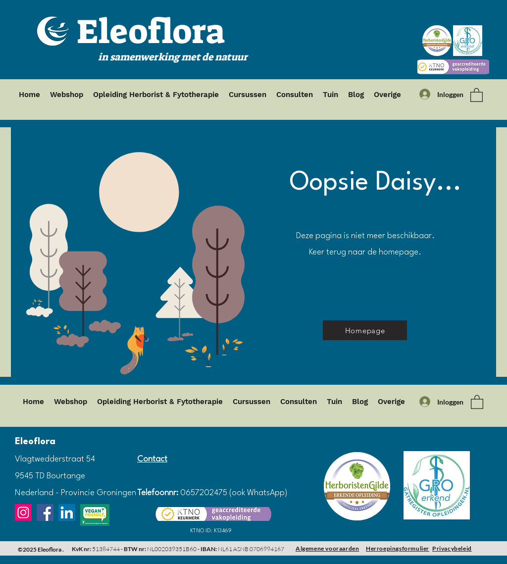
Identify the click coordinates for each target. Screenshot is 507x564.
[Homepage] (365, 330)
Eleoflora (151, 31)
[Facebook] (45, 512)
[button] (476, 94)
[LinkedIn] (66, 512)
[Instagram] (23, 512)
